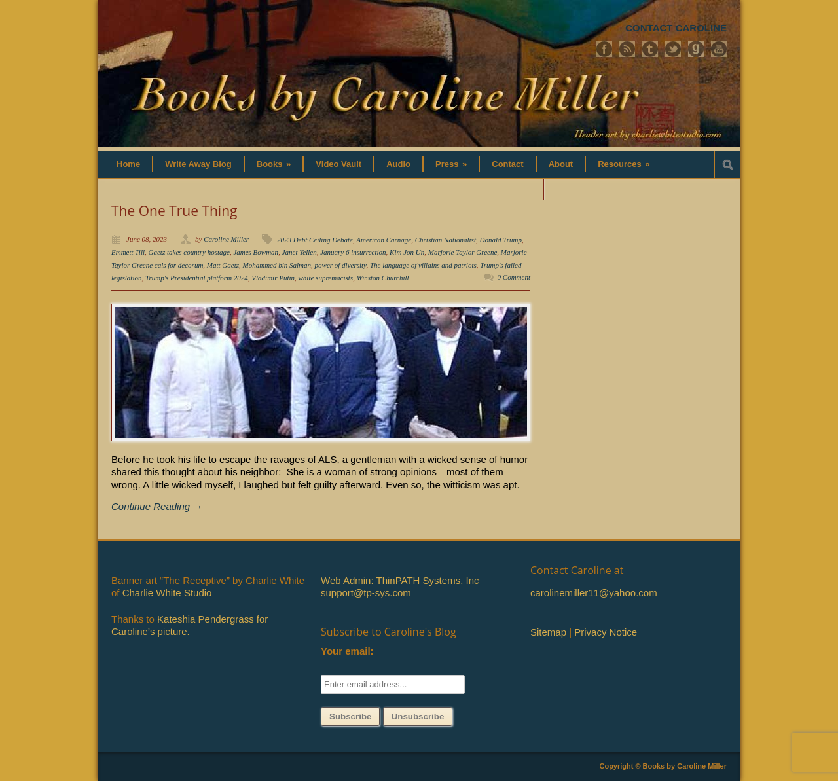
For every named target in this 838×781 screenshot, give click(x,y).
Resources (623, 164)
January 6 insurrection (353, 252)
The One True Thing (174, 211)
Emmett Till (128, 252)
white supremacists (326, 278)
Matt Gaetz (223, 265)
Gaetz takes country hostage (189, 252)
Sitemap (548, 632)
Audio (398, 164)
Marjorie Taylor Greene (463, 252)
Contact (507, 164)
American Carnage (383, 240)
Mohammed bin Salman (277, 265)
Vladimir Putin (273, 278)
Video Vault (338, 164)
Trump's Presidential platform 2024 (196, 278)
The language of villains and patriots (423, 265)
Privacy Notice (605, 632)
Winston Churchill (383, 278)
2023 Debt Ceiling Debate (315, 240)
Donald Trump (500, 240)
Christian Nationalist (445, 240)
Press (451, 164)
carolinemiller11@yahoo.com (593, 592)
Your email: (347, 651)
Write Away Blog (198, 164)
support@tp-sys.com (366, 592)
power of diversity (341, 265)
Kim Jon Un (407, 252)
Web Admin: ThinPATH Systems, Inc (400, 580)
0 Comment (514, 277)
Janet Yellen (299, 252)
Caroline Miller (226, 239)
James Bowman (255, 252)
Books (274, 164)
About (561, 164)
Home (128, 164)
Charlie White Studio (167, 592)
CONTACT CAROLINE (676, 27)
